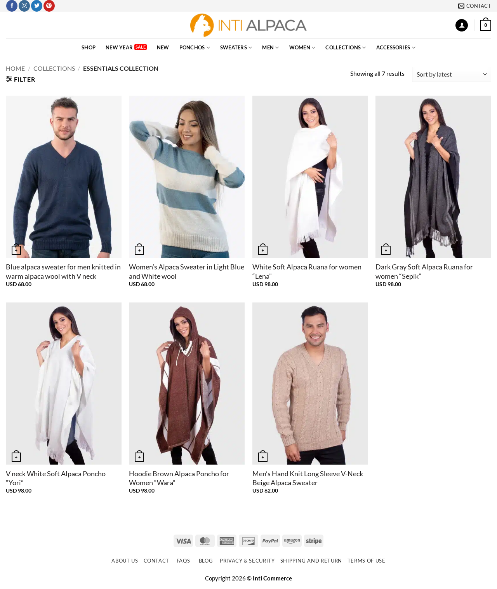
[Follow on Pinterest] (49, 6)
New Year (119, 47)
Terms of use (367, 561)
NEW (163, 47)
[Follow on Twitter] (36, 6)
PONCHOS (194, 47)
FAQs (183, 561)
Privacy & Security (247, 561)
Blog (206, 561)
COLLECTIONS (345, 47)
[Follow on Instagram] (24, 6)
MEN (270, 47)
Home (15, 68)
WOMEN (302, 47)
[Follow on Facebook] (11, 6)
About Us (124, 561)
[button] (461, 25)
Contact (157, 561)
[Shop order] (451, 74)
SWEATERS (236, 47)
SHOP (89, 47)
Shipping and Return (311, 561)
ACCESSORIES (395, 47)
